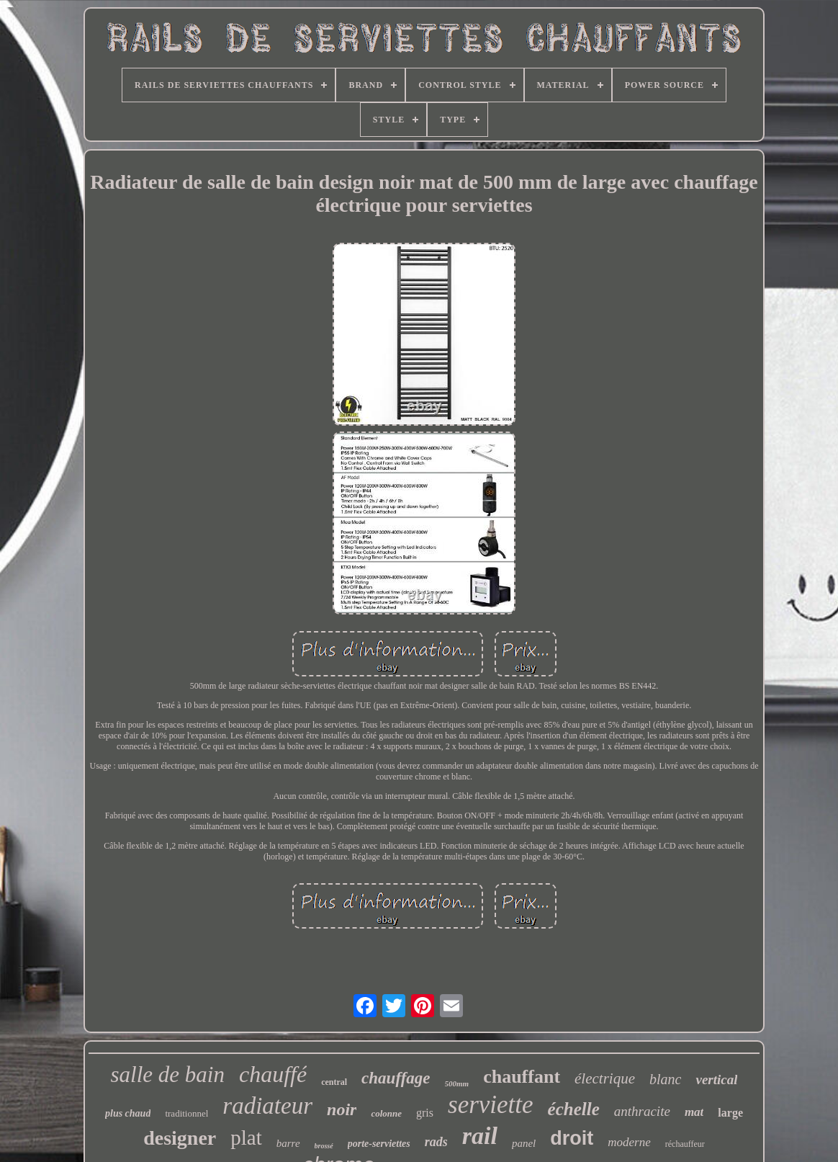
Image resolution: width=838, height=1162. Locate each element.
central (334, 1082)
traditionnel (186, 1113)
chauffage (395, 1078)
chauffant (521, 1076)
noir (341, 1109)
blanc (665, 1079)
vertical (716, 1079)
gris (424, 1113)
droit (571, 1138)
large (730, 1113)
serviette (490, 1105)
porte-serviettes (379, 1143)
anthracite (642, 1111)
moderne (629, 1142)
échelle (574, 1109)
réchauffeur (685, 1144)
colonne (386, 1113)
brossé (324, 1146)
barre (288, 1143)
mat (694, 1112)
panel (524, 1143)
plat (246, 1137)
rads (436, 1142)
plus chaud (127, 1113)
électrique (605, 1078)
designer (179, 1138)
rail (479, 1135)
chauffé (273, 1074)
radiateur (267, 1106)
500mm (457, 1083)
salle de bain (168, 1074)
